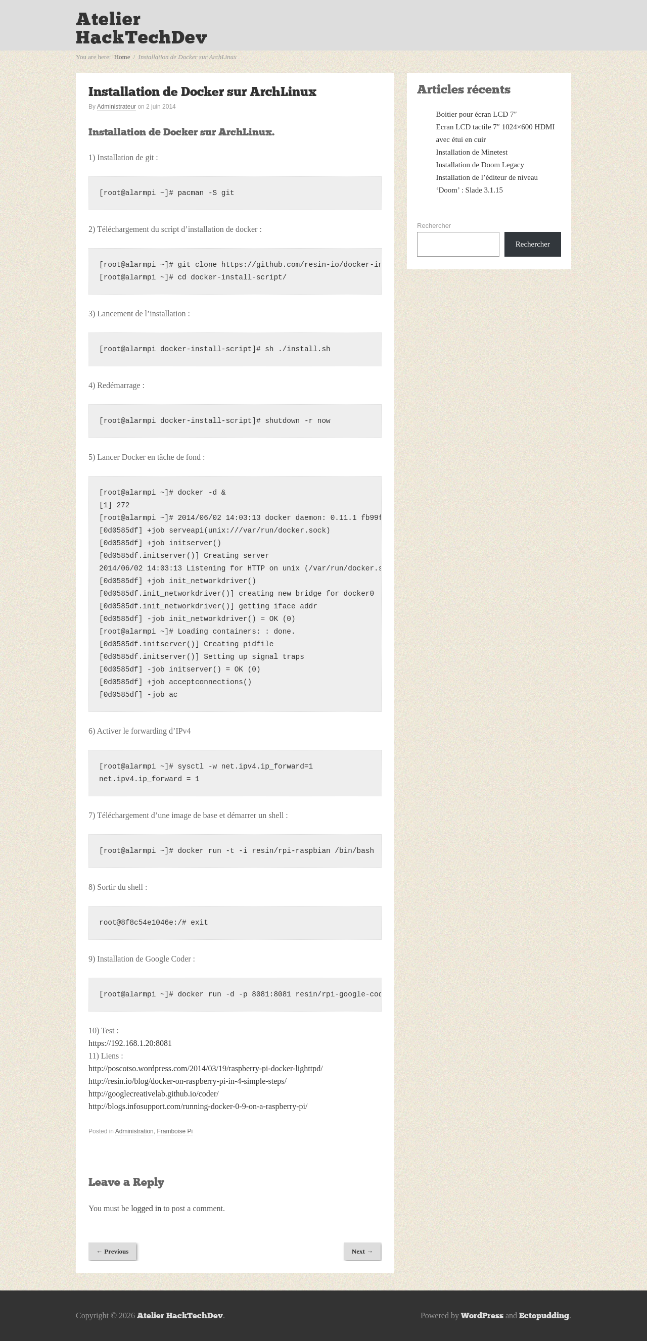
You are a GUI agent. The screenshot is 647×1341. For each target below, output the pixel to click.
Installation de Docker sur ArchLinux (202, 92)
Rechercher (434, 225)
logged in (146, 1208)
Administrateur (116, 106)
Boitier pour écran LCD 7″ (476, 114)
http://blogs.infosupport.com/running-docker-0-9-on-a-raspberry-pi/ (197, 1106)
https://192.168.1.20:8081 (130, 1043)
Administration (134, 1131)
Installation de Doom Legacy (480, 165)
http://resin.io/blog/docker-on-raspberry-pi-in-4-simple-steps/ (187, 1081)
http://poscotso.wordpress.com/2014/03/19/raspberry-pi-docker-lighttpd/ (205, 1068)
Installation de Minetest (472, 152)
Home (122, 57)
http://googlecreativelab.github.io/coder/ (153, 1093)
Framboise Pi (175, 1131)
